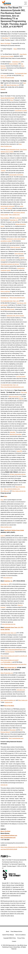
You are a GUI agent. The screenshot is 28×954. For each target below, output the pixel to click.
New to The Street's (6, 43)
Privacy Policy (21, 938)
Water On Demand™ (15, 247)
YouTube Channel (9, 651)
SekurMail (12, 432)
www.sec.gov (4, 785)
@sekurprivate (8, 702)
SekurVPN (19, 451)
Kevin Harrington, (19, 253)
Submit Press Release (8, 934)
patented (9, 208)
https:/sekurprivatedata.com (8, 700)
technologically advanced (7, 206)
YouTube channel (20, 376)
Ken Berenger (18, 218)
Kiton (11, 100)
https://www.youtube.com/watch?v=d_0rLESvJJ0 (14, 656)
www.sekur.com (21, 689)
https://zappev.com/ (14, 214)
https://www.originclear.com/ (17, 297)
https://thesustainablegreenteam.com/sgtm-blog (13, 664)
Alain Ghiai (24, 392)
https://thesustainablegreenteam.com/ (15, 649)
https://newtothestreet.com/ (16, 738)
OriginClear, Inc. (14, 220)
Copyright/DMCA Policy (9, 938)
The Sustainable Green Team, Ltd (9, 385)
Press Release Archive (16, 931)
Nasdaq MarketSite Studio (7, 98)
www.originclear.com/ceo (8, 624)
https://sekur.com (22, 700)
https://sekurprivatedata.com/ (12, 489)
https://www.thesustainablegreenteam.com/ (12, 387)
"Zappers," (3, 170)
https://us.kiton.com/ (6, 146)
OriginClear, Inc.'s (16, 61)
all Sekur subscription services (18, 474)
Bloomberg (13, 730)
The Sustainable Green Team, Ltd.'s (10, 301)
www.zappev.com (7, 577)
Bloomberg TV (6, 38)
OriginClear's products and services (10, 264)
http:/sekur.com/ (5, 491)
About (7, 931)
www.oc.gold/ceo (5, 291)
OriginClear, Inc (4, 297)
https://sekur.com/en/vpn (19, 491)
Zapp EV (3, 535)
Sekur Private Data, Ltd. (13, 85)
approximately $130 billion (16, 174)
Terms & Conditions (20, 934)
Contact (14, 941)
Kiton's (15, 49)
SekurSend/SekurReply (16, 434)
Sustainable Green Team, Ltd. (8, 633)
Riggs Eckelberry (5, 218)
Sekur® (3, 89)
